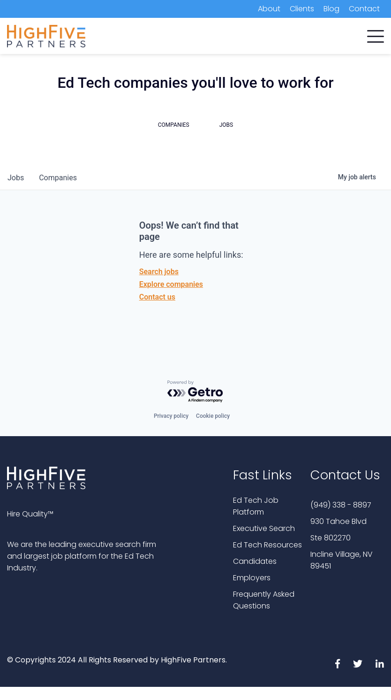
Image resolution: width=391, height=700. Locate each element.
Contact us (157, 296)
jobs (16, 177)
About (269, 8)
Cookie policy (213, 416)
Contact (364, 8)
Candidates (255, 561)
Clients (302, 8)
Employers (252, 577)
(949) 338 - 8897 (340, 505)
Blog (331, 8)
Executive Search (264, 528)
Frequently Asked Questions (263, 600)
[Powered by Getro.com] (195, 391)
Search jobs (159, 271)
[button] (375, 34)
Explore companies (171, 284)
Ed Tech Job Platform (255, 506)
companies (58, 177)
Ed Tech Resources (267, 544)
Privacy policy (171, 416)
